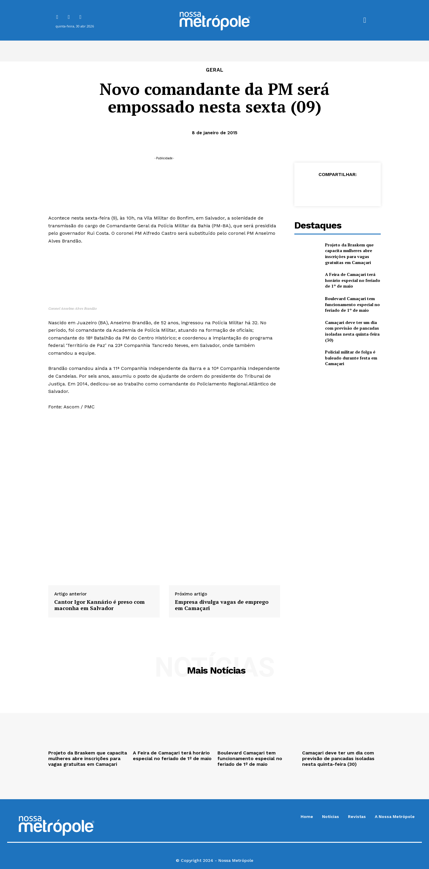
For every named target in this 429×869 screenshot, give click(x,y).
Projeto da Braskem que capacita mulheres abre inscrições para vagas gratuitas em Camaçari (349, 253)
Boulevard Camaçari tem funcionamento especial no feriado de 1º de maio (352, 304)
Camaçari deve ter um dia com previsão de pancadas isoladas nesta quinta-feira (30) (352, 331)
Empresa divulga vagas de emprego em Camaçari (221, 605)
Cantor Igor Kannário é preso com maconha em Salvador (99, 605)
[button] (365, 20)
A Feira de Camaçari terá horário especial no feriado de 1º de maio (352, 280)
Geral (214, 69)
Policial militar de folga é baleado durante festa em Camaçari (351, 357)
